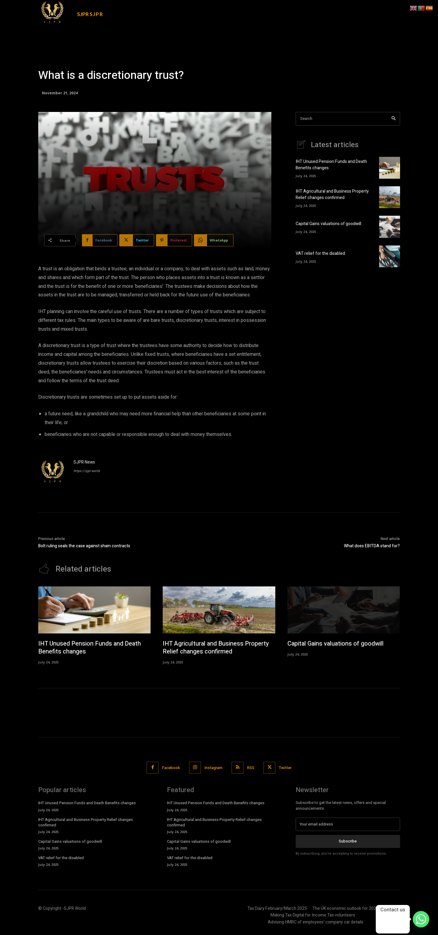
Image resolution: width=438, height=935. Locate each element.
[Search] (393, 119)
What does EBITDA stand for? (372, 546)
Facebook (171, 768)
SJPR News (84, 462)
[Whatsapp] (421, 919)
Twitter (285, 768)
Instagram (213, 768)
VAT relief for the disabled (320, 253)
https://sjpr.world (86, 471)
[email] (348, 824)
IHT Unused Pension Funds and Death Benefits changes (89, 647)
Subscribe (348, 841)
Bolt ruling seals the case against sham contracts (84, 546)
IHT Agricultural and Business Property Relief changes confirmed (332, 194)
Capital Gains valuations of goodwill (328, 224)
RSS (250, 768)
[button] (355, 9)
